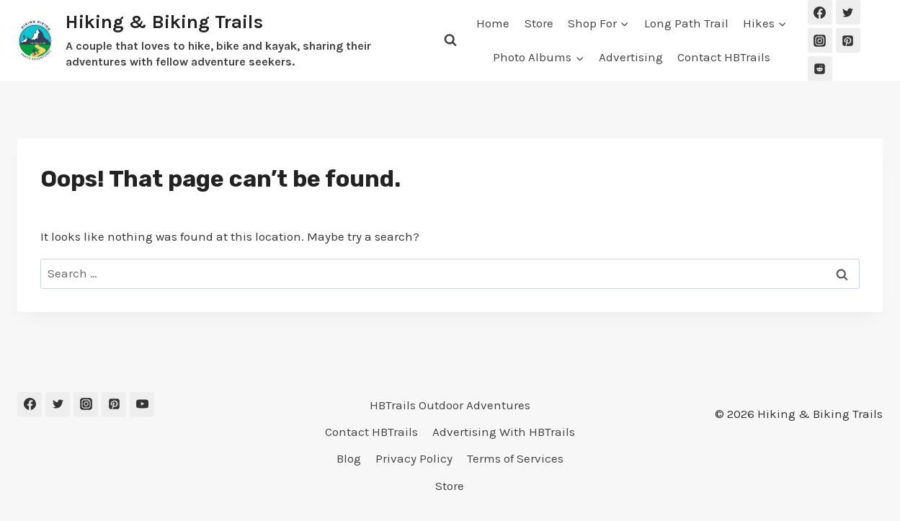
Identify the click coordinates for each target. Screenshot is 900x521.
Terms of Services (515, 458)
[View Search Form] (450, 40)
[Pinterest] (848, 40)
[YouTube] (142, 404)
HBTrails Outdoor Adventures (450, 405)
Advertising (631, 57)
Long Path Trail (686, 23)
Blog (349, 458)
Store (539, 23)
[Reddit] (820, 68)
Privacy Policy (414, 458)
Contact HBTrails (723, 57)
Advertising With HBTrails (503, 431)
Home (492, 23)
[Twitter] (848, 12)
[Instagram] (820, 40)
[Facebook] (820, 12)
